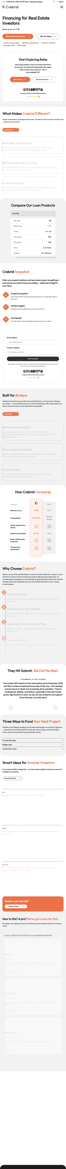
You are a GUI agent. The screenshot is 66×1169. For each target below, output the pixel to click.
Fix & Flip (33, 213)
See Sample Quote (44, 79)
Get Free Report (34, 359)
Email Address (13, 338)
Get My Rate (20, 79)
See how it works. (36, 2)
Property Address (14, 348)
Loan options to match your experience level (32, 935)
